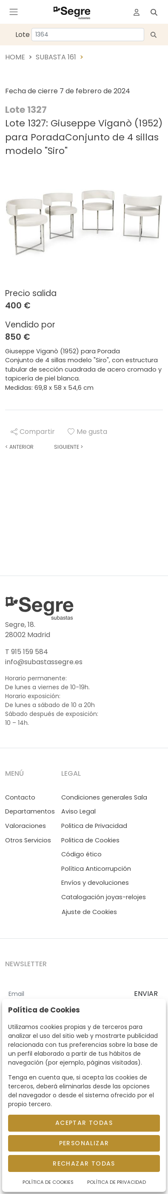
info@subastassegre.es (44, 662)
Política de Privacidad (116, 1182)
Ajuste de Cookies (89, 912)
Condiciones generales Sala (104, 797)
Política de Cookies (48, 1182)
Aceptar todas (84, 1123)
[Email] (66, 994)
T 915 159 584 (26, 652)
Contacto (20, 797)
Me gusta (87, 431)
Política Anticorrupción (96, 868)
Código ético (81, 854)
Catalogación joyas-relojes (103, 897)
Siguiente (68, 446)
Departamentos (30, 811)
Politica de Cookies (90, 840)
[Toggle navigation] (13, 12)
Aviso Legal (78, 811)
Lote (22, 34)
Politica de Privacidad (94, 826)
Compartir (33, 431)
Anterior (19, 446)
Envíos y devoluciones (95, 882)
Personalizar (84, 1143)
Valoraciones (25, 826)
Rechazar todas (84, 1163)
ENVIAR (146, 993)
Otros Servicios (28, 840)
